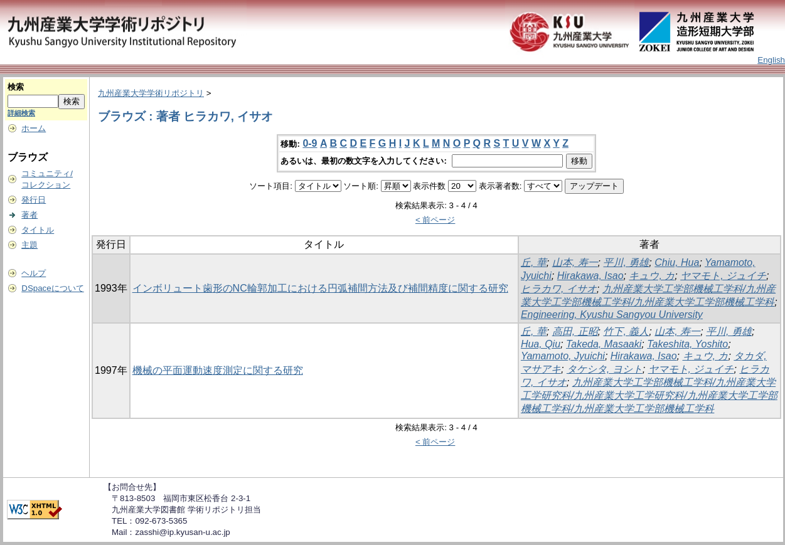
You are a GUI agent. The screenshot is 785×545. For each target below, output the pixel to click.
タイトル (37, 230)
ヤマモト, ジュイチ (723, 275)
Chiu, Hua (676, 262)
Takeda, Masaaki (603, 344)
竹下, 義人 (626, 331)
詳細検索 (21, 113)
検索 (16, 87)
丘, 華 (534, 262)
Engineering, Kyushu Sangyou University (612, 314)
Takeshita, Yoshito (687, 344)
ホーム (33, 128)
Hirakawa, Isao (590, 275)
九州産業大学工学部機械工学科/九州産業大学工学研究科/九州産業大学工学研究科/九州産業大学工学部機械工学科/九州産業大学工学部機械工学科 (649, 395)
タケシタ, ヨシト (605, 369)
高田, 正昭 (575, 331)
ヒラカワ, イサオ (559, 288)
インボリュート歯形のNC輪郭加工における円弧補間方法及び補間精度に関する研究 (320, 288)
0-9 (309, 143)
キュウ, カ (652, 275)
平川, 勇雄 (626, 262)
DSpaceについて (52, 288)
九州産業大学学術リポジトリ (151, 93)
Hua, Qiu (540, 344)
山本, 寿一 (575, 262)
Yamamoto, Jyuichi (563, 356)
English (771, 60)
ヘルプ (33, 273)
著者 (29, 215)
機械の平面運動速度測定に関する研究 (217, 370)
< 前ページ (435, 220)
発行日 (33, 199)
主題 (29, 245)
